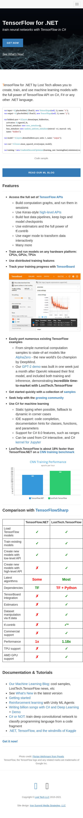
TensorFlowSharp (51, 510)
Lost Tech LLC (42, 797)
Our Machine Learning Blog (29, 684)
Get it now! (10, 741)
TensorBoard (66, 266)
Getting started (20, 698)
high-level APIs (50, 212)
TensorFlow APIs (51, 197)
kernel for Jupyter (28, 442)
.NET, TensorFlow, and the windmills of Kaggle (42, 731)
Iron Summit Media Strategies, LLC (48, 805)
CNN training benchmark (57, 452)
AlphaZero (23, 357)
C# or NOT (16, 716)
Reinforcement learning (26, 702)
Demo (16, 712)
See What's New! (13, 54)
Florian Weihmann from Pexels (48, 756)
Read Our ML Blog (42, 172)
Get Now (13, 43)
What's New (24, 693)
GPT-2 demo (31, 366)
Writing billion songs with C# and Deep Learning (44, 707)
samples (70, 392)
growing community (50, 397)
